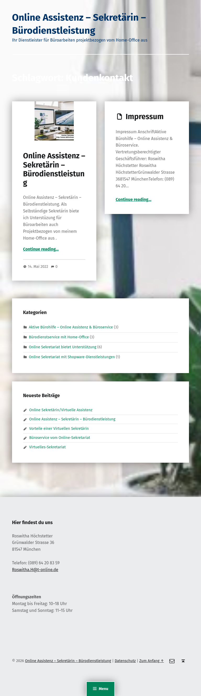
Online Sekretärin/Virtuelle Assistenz (60, 410)
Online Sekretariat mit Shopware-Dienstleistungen (72, 357)
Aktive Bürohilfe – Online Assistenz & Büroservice (71, 327)
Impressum (145, 116)
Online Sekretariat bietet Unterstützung (62, 347)
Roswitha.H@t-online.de (35, 569)
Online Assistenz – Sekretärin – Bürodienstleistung (54, 169)
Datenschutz (125, 660)
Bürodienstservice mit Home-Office (59, 337)
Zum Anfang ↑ (151, 660)
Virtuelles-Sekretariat (47, 447)
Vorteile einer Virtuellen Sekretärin (59, 428)
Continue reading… (41, 249)
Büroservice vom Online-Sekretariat (59, 437)
